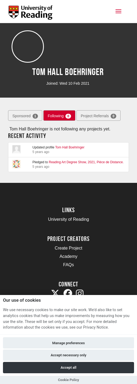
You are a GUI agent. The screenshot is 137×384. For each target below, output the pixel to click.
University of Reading (68, 219)
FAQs (68, 264)
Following (59, 116)
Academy (68, 256)
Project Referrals (98, 116)
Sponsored (25, 116)
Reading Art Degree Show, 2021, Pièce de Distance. (86, 162)
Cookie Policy (68, 380)
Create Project (68, 248)
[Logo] (30, 14)
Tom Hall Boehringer (70, 147)
